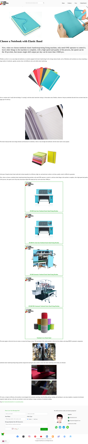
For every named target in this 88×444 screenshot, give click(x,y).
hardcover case (14, 401)
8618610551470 (73, 417)
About (48, 438)
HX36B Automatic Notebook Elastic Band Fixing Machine (41, 260)
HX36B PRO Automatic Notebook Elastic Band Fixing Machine (42, 292)
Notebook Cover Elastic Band (41, 324)
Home (63, 3)
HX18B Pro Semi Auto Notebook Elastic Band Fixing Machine (42, 228)
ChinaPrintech (83, 3)
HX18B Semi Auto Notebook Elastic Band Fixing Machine (41, 197)
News (76, 3)
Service (50, 438)
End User (36, 419)
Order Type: (29, 416)
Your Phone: (7, 416)
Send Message (44, 429)
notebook (9, 401)
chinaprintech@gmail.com (75, 420)
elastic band (4, 401)
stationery (19, 401)
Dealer (30, 419)
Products (70, 3)
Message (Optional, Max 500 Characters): (14, 421)
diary (22, 401)
